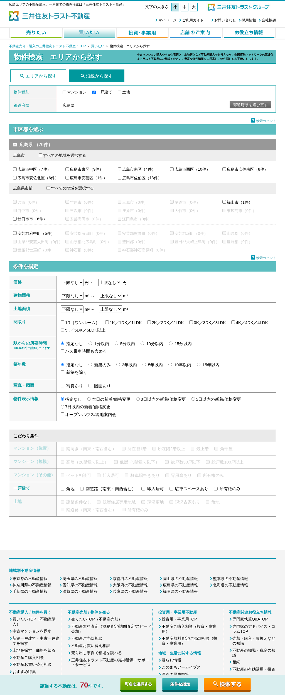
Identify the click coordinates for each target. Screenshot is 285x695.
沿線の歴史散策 (175, 674)
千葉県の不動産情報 (30, 591)
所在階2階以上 (171, 448)
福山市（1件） (239, 202)
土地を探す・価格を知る (34, 650)
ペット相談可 (78, 475)
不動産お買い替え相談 (32, 664)
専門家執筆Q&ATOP (250, 619)
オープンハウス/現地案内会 (90, 414)
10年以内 (182, 364)
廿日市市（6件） (32, 219)
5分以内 (127, 343)
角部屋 (226, 448)
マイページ (167, 20)
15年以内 (211, 364)
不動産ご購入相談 (28, 657)
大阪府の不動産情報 (130, 585)
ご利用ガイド (193, 20)
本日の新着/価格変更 (111, 399)
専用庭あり (181, 475)
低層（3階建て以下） (139, 462)
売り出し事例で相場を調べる (96, 653)
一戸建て (104, 92)
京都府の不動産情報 (130, 578)
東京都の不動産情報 (30, 578)
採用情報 (249, 20)
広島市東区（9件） (86, 169)
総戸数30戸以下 (186, 462)
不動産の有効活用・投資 (253, 669)
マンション (77, 92)
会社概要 (269, 20)
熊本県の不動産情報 (230, 578)
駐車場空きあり (145, 475)
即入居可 (110, 475)
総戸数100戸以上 (228, 462)
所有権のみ (213, 475)
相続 (236, 662)
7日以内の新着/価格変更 (87, 406)
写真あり (74, 385)
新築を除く (76, 372)
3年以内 (129, 364)
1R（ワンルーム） (82, 322)
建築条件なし (78, 502)
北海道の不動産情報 (230, 585)
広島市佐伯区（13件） (142, 178)
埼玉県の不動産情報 (80, 578)
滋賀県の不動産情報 (80, 591)
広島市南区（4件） (139, 169)
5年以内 (155, 364)
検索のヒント (266, 121)
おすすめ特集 (24, 671)
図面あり (102, 385)
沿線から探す (99, 76)
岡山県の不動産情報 (180, 578)
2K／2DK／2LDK (168, 322)
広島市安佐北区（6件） (38, 178)
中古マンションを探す (32, 631)
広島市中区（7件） (34, 169)
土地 (126, 92)
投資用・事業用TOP (179, 619)
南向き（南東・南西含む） (91, 448)
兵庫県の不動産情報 (130, 591)
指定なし (74, 343)
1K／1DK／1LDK (126, 322)
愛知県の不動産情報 (80, 585)
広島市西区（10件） (192, 169)
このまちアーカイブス (181, 667)
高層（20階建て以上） (87, 462)
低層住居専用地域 (119, 502)
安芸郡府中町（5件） (36, 233)
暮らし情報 (171, 660)
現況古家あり (187, 502)
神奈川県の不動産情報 (32, 585)
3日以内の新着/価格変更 (163, 399)
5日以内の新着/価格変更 (218, 399)
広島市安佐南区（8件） (247, 169)
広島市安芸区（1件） (88, 178)
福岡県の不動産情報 (180, 591)
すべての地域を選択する (64, 155)
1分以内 (101, 343)
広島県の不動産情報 (180, 585)
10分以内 (154, 343)
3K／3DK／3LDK (210, 322)
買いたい (98, 46)
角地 (70, 488)
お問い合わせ (225, 20)
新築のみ (102, 364)
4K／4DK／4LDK (252, 322)
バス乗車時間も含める (86, 351)
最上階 (202, 448)
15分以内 (183, 343)
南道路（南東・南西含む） (111, 488)
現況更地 (155, 502)
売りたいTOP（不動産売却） (96, 619)
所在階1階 (136, 448)
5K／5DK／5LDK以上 (85, 330)
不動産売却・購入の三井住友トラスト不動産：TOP (47, 46)
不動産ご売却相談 (86, 638)
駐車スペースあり (191, 488)
